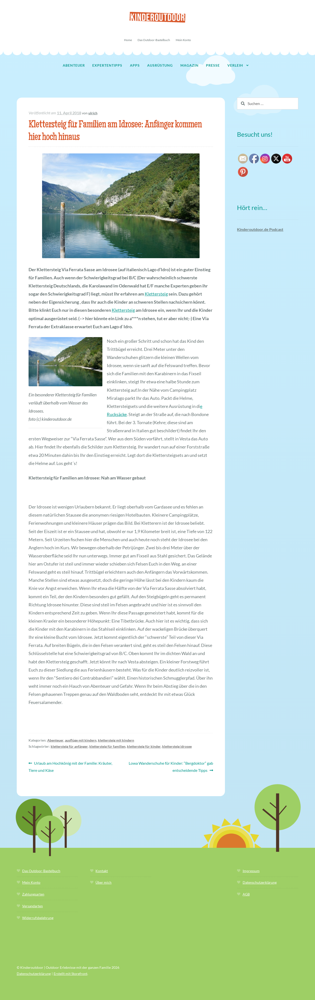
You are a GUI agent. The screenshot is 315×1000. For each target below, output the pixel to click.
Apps (135, 65)
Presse (213, 65)
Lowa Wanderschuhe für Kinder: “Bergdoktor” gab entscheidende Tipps (170, 766)
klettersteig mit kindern (116, 740)
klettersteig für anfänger (69, 746)
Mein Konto (183, 40)
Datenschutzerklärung (260, 882)
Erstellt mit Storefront (70, 973)
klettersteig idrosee (177, 746)
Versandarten (32, 906)
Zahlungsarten (33, 894)
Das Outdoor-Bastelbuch (154, 40)
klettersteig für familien (107, 746)
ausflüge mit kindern (80, 740)
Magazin (189, 65)
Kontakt (101, 871)
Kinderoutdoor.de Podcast (260, 229)
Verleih (235, 65)
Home (128, 40)
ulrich (92, 113)
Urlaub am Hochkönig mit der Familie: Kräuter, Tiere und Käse (70, 766)
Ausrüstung (160, 65)
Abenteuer (74, 65)
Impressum (251, 871)
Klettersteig (156, 294)
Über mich (103, 882)
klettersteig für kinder (144, 746)
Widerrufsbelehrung (37, 918)
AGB (246, 894)
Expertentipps (107, 65)
